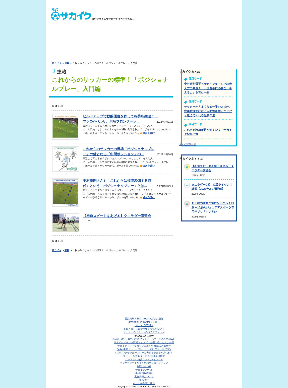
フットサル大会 (144, 356)
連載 (66, 63)
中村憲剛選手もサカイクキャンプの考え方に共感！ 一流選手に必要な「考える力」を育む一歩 (208, 88)
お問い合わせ (144, 366)
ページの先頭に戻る (144, 383)
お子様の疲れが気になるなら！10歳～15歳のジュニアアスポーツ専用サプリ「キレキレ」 (213, 207)
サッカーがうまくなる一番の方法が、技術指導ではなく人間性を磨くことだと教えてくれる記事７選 (208, 111)
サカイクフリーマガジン (143, 345)
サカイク (56, 63)
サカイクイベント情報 (144, 342)
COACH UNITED (144, 339)
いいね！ (144, 325)
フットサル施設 (144, 359)
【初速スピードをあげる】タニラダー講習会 (117, 216)
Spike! (144, 349)
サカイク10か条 (143, 369)
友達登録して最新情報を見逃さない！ (144, 328)
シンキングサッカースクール (144, 352)
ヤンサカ (144, 363)
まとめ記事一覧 (187, 144)
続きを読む (149, 133)
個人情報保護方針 (144, 373)
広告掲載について (144, 376)
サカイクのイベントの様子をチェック (144, 332)
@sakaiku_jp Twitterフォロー (143, 322)
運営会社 (144, 380)
